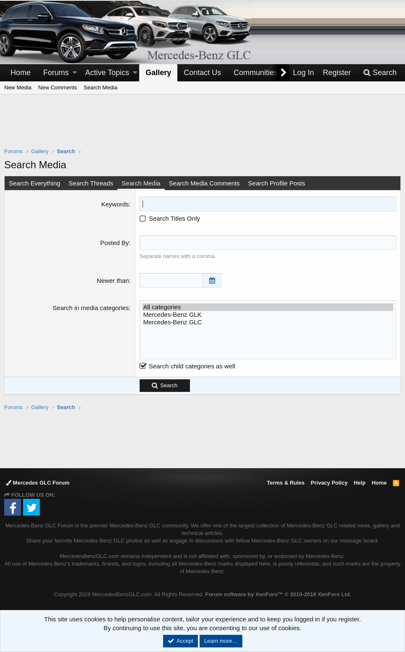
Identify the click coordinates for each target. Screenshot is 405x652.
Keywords (115, 204)
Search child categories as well (187, 366)
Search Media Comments (204, 183)
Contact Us (202, 72)
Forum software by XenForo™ (278, 594)
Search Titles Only (170, 218)
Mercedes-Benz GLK (268, 314)
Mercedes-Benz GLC (268, 322)
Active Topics (107, 72)
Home (20, 72)
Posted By (114, 242)
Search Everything (34, 183)
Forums (56, 72)
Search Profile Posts (276, 183)
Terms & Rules (285, 483)
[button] (74, 72)
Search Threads (91, 183)
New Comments (57, 87)
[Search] (380, 72)
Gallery (158, 72)
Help (360, 483)
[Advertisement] (202, 126)
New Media (17, 87)
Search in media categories (91, 307)
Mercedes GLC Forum (38, 483)
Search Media (100, 87)
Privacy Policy (329, 483)
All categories (268, 307)
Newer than (113, 280)
